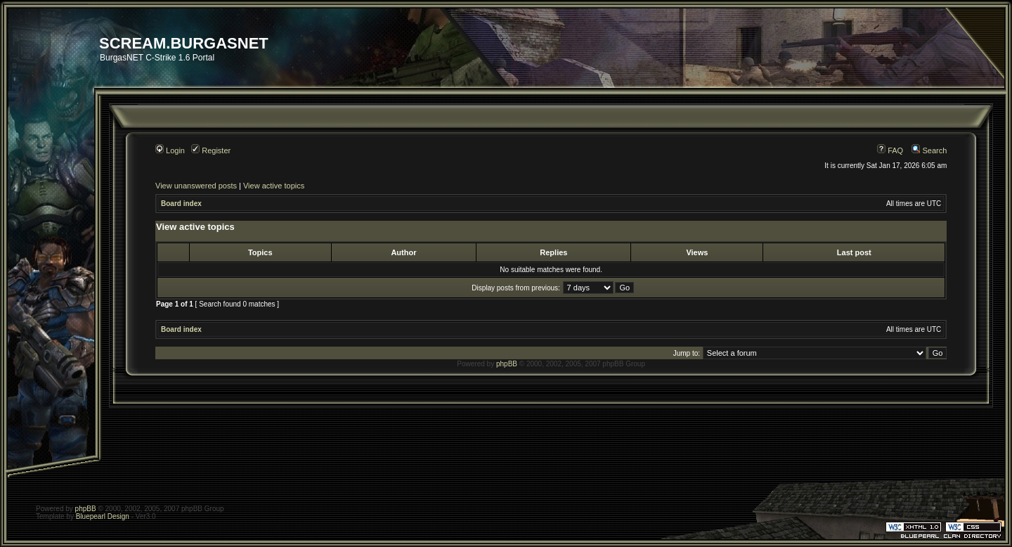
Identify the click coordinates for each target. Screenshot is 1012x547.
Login (170, 150)
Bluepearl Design (102, 516)
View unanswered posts (196, 185)
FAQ (890, 150)
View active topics (273, 185)
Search (929, 150)
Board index (181, 203)
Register (211, 150)
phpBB (506, 364)
